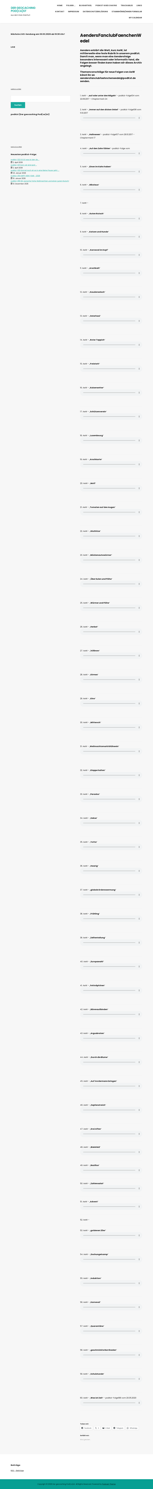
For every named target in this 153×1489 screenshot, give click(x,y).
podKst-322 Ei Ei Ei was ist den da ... (25, 159)
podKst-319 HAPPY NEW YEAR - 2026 (25, 176)
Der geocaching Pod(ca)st (23, 9)
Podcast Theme (109, 1484)
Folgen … (70, 5)
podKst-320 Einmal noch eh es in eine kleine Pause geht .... (35, 170)
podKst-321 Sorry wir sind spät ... (24, 165)
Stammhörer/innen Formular (127, 11)
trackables (127, 5)
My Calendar (135, 17)
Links (139, 5)
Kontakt (59, 11)
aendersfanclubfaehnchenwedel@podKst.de (108, 78)
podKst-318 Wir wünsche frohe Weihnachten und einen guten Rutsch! (40, 181)
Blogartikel (85, 5)
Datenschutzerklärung (95, 11)
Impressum (73, 11)
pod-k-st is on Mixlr (16, 147)
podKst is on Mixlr (16, 89)
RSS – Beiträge (17, 1470)
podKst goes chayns (106, 5)
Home (59, 5)
